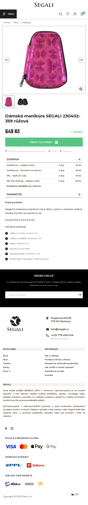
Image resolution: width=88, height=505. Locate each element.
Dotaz (52, 151)
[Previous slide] (7, 59)
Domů (7, 22)
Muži (5, 359)
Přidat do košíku (44, 141)
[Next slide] (80, 59)
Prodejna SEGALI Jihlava (58, 359)
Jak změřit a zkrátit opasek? (59, 367)
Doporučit (66, 151)
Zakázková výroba (54, 371)
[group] (44, 59)
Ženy (16, 22)
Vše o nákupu (52, 355)
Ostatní (7, 363)
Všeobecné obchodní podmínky (61, 363)
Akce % (7, 371)
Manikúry (26, 22)
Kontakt (49, 375)
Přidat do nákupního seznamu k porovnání (25, 151)
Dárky (6, 367)
